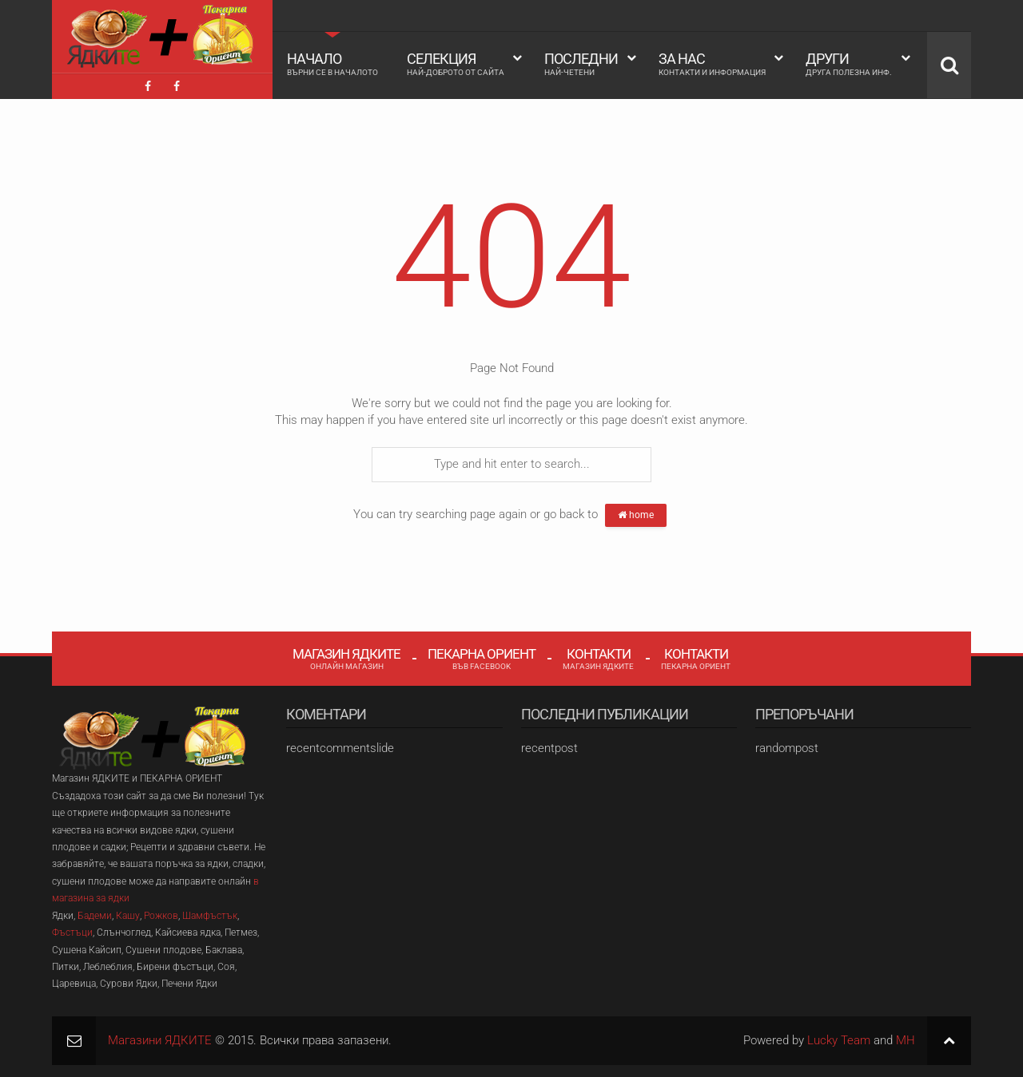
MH (905, 1040)
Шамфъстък (209, 915)
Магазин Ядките (346, 658)
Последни (581, 63)
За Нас (712, 63)
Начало (332, 63)
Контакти (598, 658)
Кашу (128, 915)
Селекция (455, 63)
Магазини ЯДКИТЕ (160, 1040)
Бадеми (95, 915)
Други (849, 63)
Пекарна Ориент (481, 658)
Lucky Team (838, 1040)
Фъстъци (72, 932)
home (636, 515)
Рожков (161, 915)
